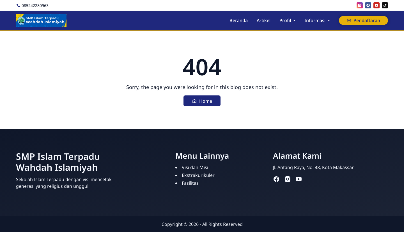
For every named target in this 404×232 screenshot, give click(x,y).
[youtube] (376, 5)
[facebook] (368, 5)
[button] (202, 100)
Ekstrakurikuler (198, 175)
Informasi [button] (314, 20)
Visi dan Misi (195, 167)
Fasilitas (190, 183)
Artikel (263, 20)
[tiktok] (385, 5)
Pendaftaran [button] (363, 20)
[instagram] (360, 5)
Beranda (238, 20)
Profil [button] (285, 20)
